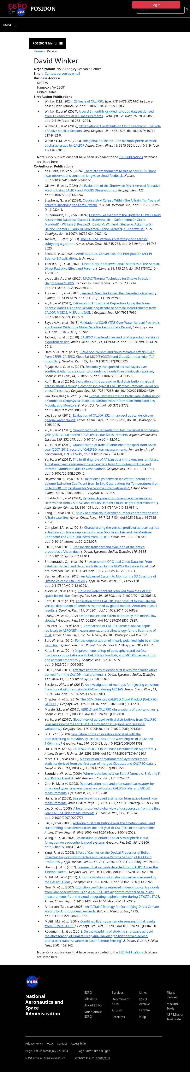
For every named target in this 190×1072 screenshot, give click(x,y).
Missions (90, 999)
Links (143, 992)
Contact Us (103, 1058)
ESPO (88, 992)
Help (142, 1017)
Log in (156, 5)
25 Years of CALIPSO (88, 101)
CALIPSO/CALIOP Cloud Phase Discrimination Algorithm (113, 749)
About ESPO (93, 1005)
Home (38, 51)
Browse (144, 1010)
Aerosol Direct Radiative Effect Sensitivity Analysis (118, 293)
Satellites (118, 1017)
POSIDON (43, 8)
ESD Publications (131, 157)
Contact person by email (62, 73)
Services (118, 992)
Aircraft (117, 1010)
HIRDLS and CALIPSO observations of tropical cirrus (118, 709)
